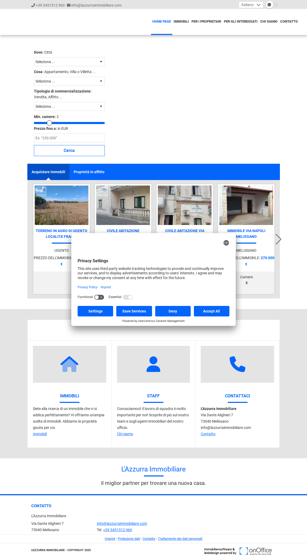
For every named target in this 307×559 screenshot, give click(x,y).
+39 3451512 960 (50, 5)
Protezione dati (129, 539)
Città (43, 52)
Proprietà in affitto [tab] (89, 172)
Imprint (110, 539)
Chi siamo (269, 21)
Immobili (181, 21)
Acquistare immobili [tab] (48, 172)
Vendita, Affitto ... (63, 94)
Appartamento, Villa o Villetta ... (64, 72)
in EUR (51, 128)
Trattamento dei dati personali (180, 539)
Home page (161, 21)
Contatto (289, 21)
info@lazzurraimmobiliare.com (96, 5)
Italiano (247, 5)
